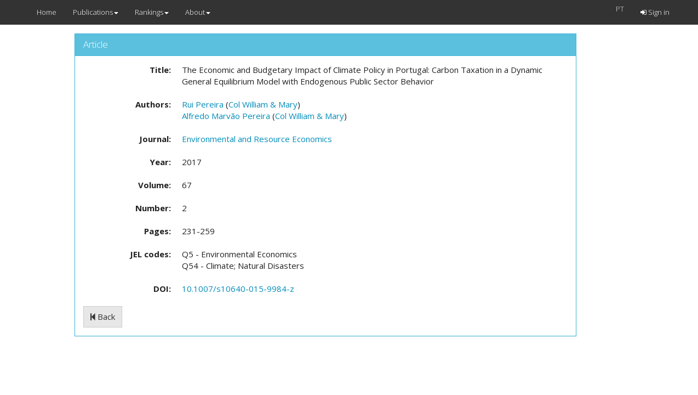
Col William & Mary (262, 104)
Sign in (655, 12)
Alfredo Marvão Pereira (226, 115)
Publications (95, 12)
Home (46, 12)
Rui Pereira (203, 104)
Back (102, 316)
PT (620, 9)
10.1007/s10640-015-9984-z (238, 288)
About (197, 12)
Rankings (152, 12)
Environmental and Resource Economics (257, 138)
